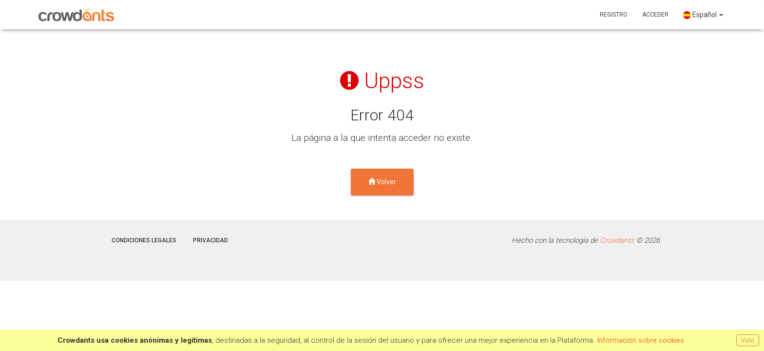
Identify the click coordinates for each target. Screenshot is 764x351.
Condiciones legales (144, 240)
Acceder (655, 14)
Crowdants (617, 240)
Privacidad (210, 240)
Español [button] (703, 15)
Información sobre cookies (640, 340)
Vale (748, 340)
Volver (382, 182)
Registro (614, 14)
